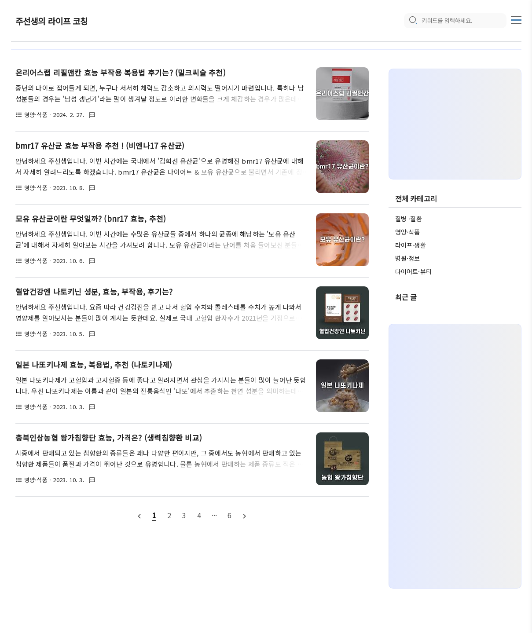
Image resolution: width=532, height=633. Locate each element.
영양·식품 (407, 231)
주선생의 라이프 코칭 (51, 21)
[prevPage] (139, 515)
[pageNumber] (154, 515)
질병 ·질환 (408, 218)
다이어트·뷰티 (413, 271)
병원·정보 (407, 258)
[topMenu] (516, 19)
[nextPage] (244, 515)
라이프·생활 (410, 245)
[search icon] (412, 20)
